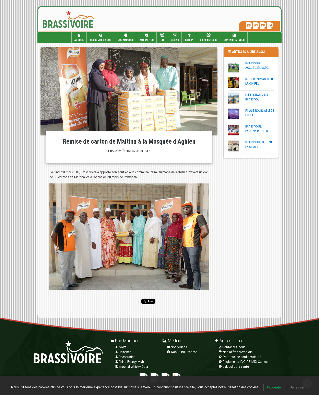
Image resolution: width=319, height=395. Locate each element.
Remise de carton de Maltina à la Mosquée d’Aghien (129, 141)
